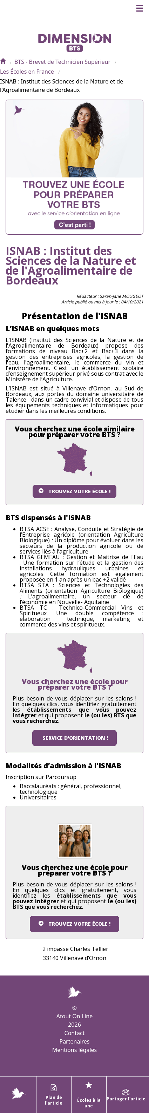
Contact (75, 1033)
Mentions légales (74, 1050)
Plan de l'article (53, 1095)
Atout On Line (74, 1016)
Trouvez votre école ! (74, 491)
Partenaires (74, 1041)
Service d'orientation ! (74, 738)
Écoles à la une (89, 1094)
